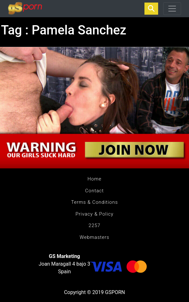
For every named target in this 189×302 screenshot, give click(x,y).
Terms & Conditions (94, 202)
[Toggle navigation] (172, 8)
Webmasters (94, 237)
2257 (94, 225)
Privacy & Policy (94, 214)
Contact (94, 191)
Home (95, 179)
